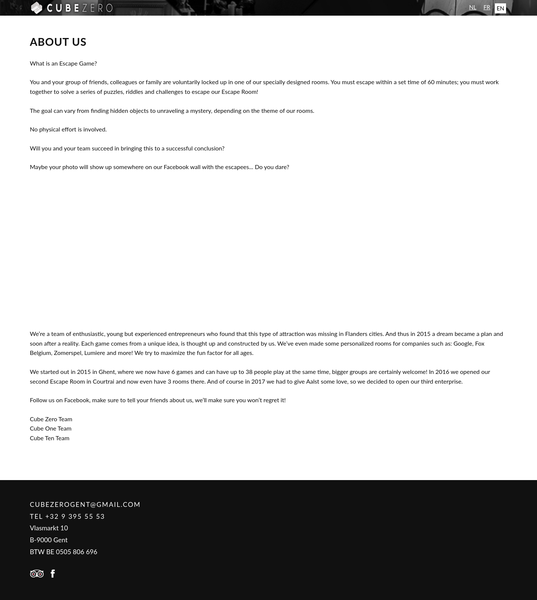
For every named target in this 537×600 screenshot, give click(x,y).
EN (500, 8)
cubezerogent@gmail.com (85, 504)
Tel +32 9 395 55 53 (67, 516)
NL (472, 7)
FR (486, 7)
